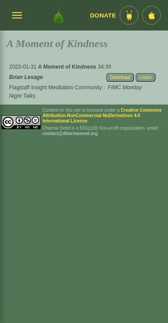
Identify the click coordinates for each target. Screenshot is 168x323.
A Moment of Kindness (68, 67)
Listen (146, 77)
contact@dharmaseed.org (70, 133)
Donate (103, 15)
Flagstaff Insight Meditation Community (55, 87)
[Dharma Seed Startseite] (58, 15)
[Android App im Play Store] (129, 15)
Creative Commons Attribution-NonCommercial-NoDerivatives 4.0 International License (102, 115)
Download (120, 77)
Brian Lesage (26, 77)
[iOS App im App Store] (151, 15)
